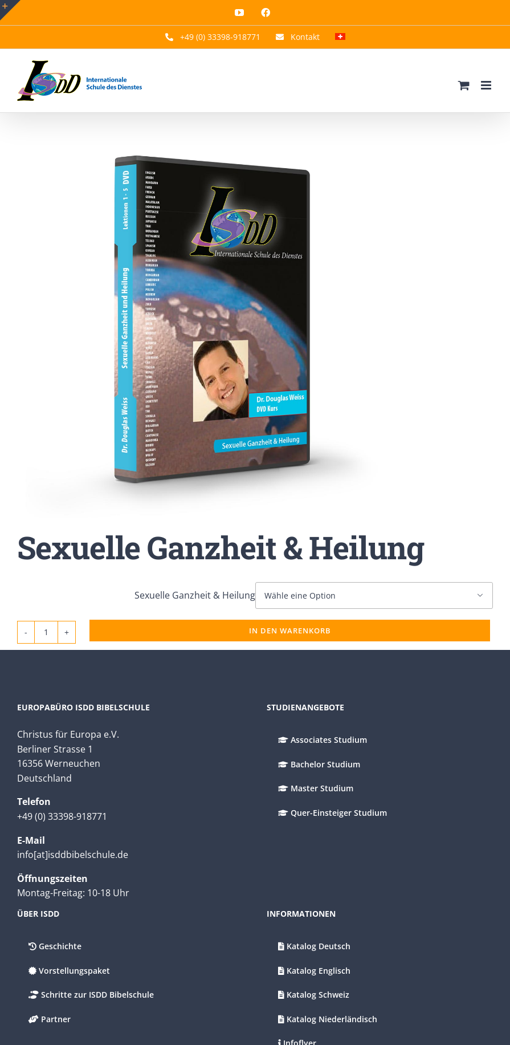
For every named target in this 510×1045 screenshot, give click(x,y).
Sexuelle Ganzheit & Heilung (194, 595)
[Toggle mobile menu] (487, 85)
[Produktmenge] (46, 632)
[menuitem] (340, 37)
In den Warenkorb (290, 630)
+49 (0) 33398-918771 (62, 816)
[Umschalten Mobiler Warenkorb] (464, 85)
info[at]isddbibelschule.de (72, 854)
